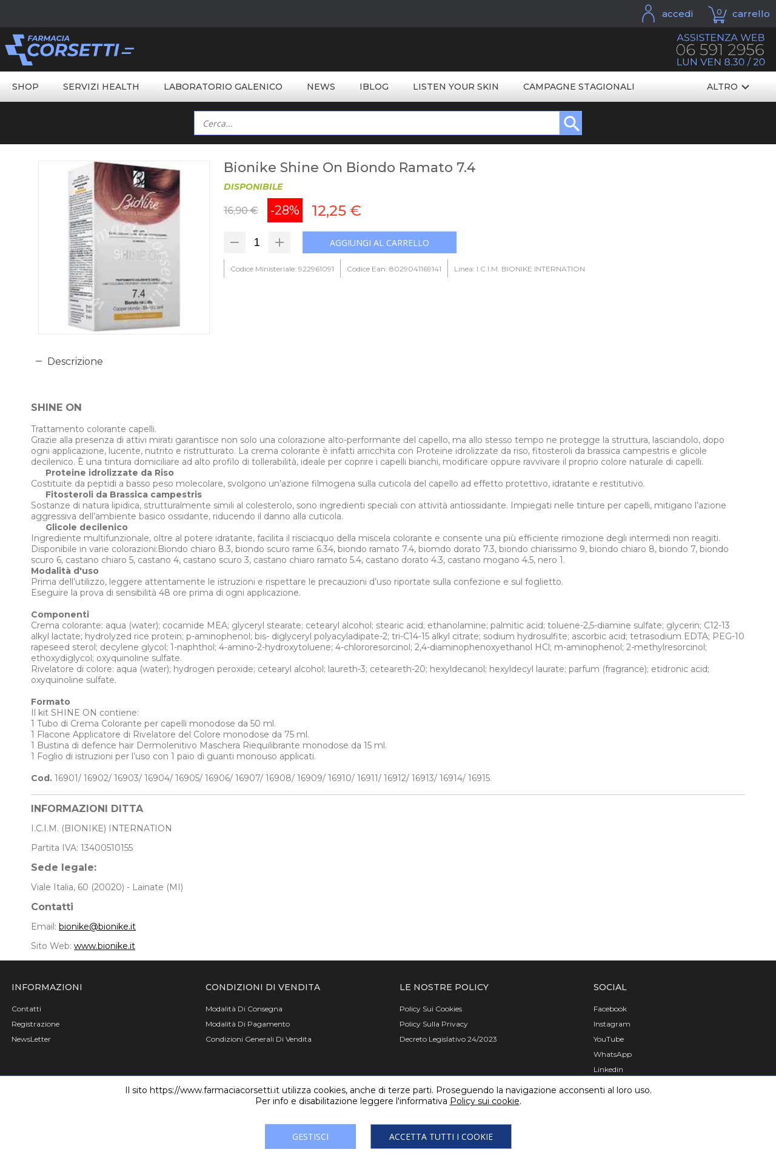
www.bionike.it (104, 945)
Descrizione (75, 361)
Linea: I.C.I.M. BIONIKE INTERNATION (519, 268)
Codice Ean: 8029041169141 (394, 268)
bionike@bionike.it (97, 926)
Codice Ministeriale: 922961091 (282, 268)
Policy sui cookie (485, 1101)
